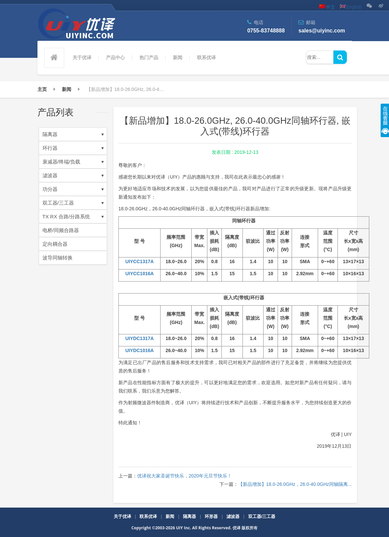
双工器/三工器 (73, 203)
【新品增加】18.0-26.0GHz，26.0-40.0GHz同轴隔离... (295, 484)
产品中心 (115, 57)
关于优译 (82, 57)
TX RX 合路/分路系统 (73, 216)
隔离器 (73, 134)
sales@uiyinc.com (321, 30)
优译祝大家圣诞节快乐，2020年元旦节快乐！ (184, 475)
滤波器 (73, 175)
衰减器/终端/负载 (73, 162)
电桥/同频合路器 (60, 230)
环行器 (73, 148)
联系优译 (206, 57)
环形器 (211, 516)
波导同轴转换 (57, 257)
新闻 (177, 57)
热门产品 (148, 57)
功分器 (73, 189)
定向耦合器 (55, 244)
